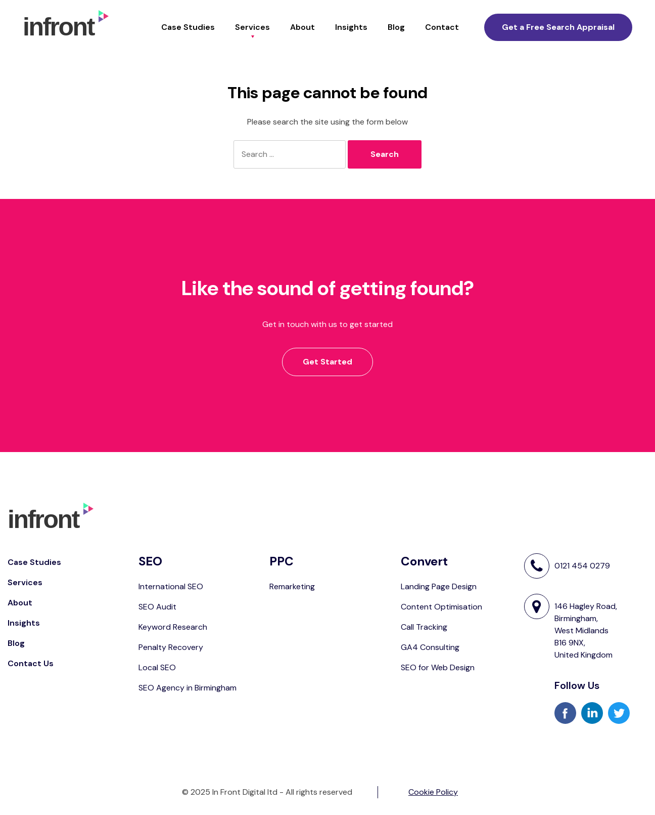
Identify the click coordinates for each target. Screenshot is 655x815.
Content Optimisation (441, 606)
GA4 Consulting (430, 647)
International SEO (170, 586)
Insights (351, 27)
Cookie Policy (433, 792)
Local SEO (157, 667)
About (302, 27)
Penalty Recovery (170, 647)
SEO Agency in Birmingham (187, 687)
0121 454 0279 (582, 566)
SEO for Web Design (438, 667)
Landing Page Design (439, 586)
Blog (396, 27)
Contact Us (31, 663)
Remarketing (292, 586)
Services (252, 27)
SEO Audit (157, 606)
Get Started (327, 361)
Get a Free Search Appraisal (558, 27)
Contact (442, 27)
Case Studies (188, 27)
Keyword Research (172, 627)
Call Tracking (424, 627)
